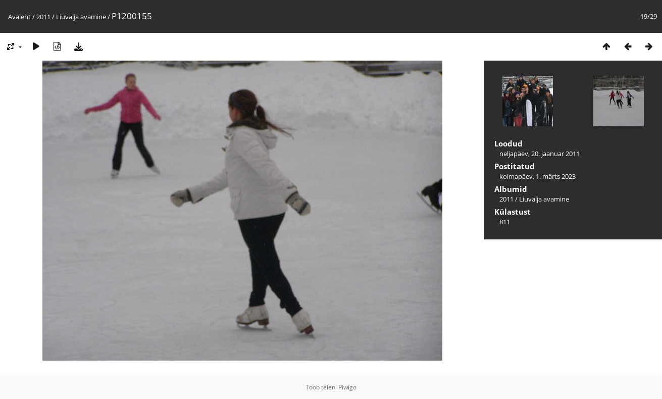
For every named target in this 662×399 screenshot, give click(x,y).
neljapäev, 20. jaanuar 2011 (539, 153)
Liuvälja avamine (81, 16)
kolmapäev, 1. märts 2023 (537, 176)
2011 (43, 16)
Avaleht (19, 16)
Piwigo (347, 387)
